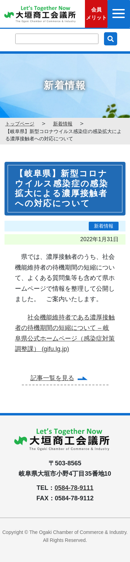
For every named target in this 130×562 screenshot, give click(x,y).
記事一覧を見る (52, 378)
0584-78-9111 (73, 487)
